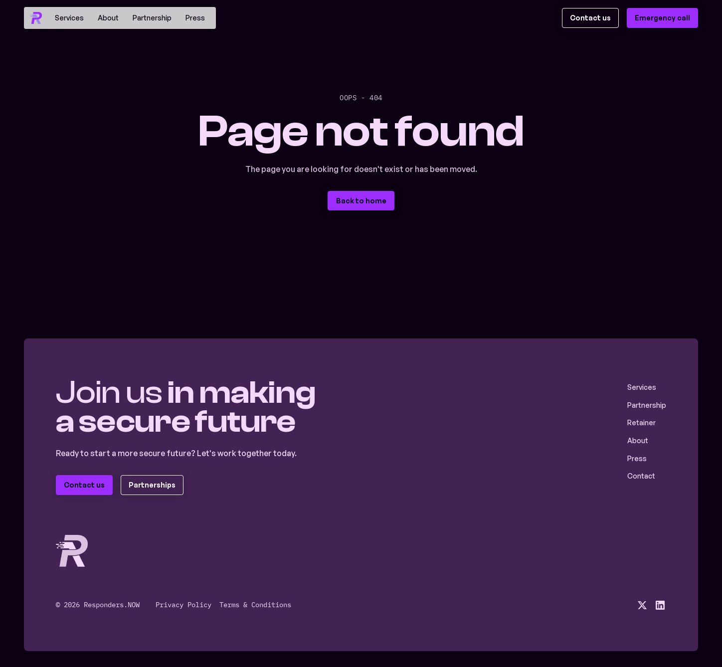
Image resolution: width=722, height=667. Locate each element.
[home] (36, 18)
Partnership (152, 17)
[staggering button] (590, 18)
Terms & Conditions (255, 604)
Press (195, 17)
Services (69, 17)
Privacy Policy (183, 604)
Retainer (641, 422)
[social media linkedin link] (660, 605)
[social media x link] (642, 605)
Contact (641, 476)
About (108, 17)
